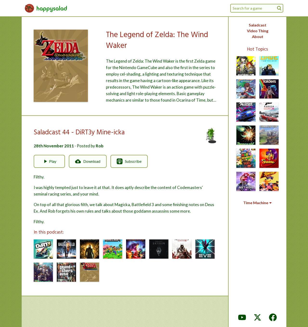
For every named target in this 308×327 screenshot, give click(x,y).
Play (49, 161)
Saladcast (257, 25)
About (257, 36)
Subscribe (129, 161)
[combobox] (256, 8)
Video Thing (257, 30)
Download (87, 161)
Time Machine (257, 203)
